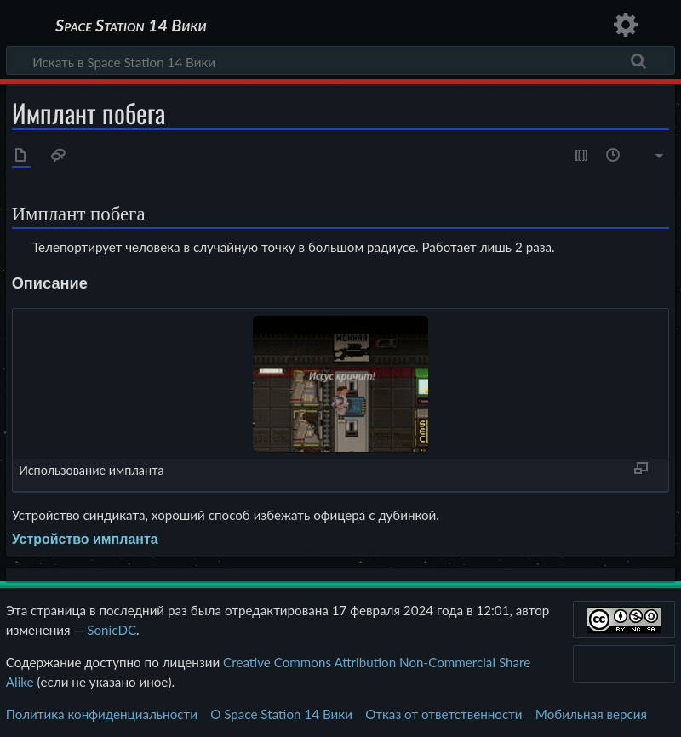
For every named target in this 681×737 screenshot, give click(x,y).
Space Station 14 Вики (130, 25)
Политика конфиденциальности (101, 714)
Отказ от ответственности (443, 714)
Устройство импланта (85, 539)
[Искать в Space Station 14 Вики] (340, 60)
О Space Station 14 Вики (281, 714)
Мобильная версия (591, 714)
